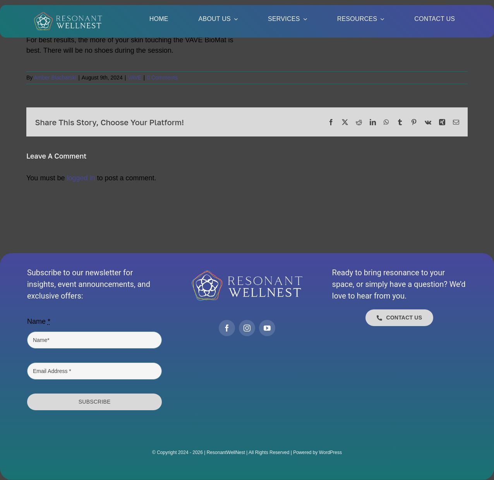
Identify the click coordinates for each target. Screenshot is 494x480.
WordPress (330, 452)
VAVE (134, 77)
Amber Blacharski (55, 77)
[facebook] (227, 328)
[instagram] (247, 328)
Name (38, 321)
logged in (81, 178)
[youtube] (267, 328)
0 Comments (162, 77)
